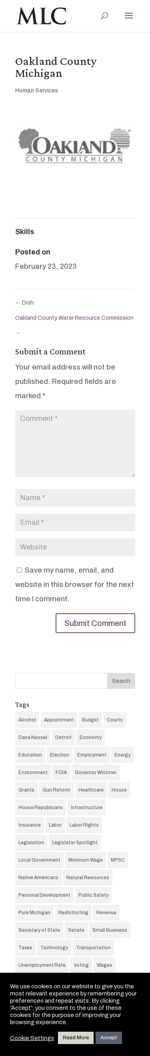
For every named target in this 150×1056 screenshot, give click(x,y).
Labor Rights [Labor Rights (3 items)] (84, 825)
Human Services (36, 91)
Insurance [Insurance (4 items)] (29, 825)
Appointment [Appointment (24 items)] (59, 720)
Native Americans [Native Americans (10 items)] (38, 877)
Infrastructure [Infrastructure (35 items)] (86, 807)
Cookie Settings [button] (32, 1038)
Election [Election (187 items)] (59, 755)
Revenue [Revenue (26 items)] (106, 912)
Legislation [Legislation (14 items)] (31, 842)
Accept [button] (108, 1037)
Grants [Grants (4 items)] (26, 790)
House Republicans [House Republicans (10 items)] (40, 807)
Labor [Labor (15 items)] (55, 825)
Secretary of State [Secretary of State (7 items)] (39, 930)
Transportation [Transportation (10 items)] (93, 947)
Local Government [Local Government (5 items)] (39, 860)
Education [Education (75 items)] (30, 755)
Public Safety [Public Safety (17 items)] (93, 895)
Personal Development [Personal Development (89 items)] (44, 895)
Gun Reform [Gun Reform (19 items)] (56, 790)
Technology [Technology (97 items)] (54, 947)
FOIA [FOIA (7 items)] (61, 772)
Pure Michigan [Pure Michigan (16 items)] (34, 912)
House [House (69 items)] (119, 790)
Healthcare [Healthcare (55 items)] (91, 790)
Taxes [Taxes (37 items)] (25, 947)
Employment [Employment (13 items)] (91, 755)
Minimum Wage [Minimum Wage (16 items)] (85, 860)
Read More (76, 1037)
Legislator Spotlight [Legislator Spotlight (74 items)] (75, 842)
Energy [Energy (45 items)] (122, 755)
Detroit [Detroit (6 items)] (63, 737)
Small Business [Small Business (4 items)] (109, 930)
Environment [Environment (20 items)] (33, 772)
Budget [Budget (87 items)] (90, 720)
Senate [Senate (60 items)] (76, 930)
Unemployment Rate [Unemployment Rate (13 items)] (42, 965)
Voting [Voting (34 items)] (81, 965)
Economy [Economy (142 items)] (91, 737)
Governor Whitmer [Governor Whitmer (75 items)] (95, 772)
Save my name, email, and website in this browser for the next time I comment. (74, 584)
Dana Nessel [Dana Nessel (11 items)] (32, 737)
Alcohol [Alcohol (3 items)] (27, 720)
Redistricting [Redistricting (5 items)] (73, 912)
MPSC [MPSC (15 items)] (118, 860)
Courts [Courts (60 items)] (115, 720)
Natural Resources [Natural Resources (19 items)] (87, 877)
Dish (24, 303)
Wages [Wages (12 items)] (104, 965)
